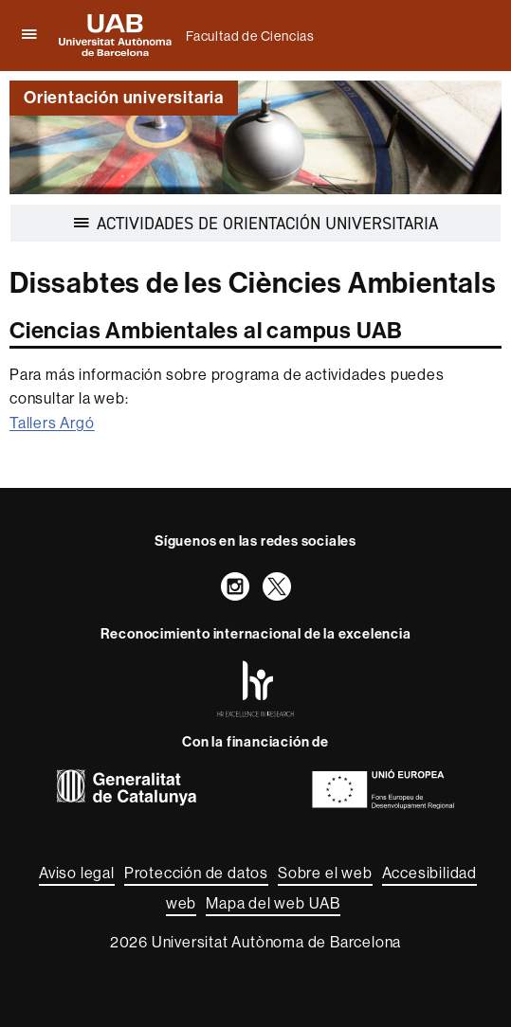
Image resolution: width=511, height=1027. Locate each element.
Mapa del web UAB (273, 903)
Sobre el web (325, 873)
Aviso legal (77, 873)
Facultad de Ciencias (250, 36)
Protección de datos (196, 873)
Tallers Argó (52, 423)
